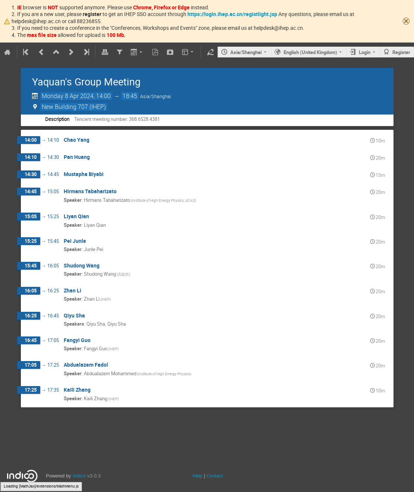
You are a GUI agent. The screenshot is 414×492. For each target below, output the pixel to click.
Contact (214, 476)
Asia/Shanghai (246, 52)
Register (401, 52)
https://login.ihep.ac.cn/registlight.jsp (232, 14)
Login (364, 52)
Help (197, 476)
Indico (79, 476)
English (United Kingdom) (310, 52)
